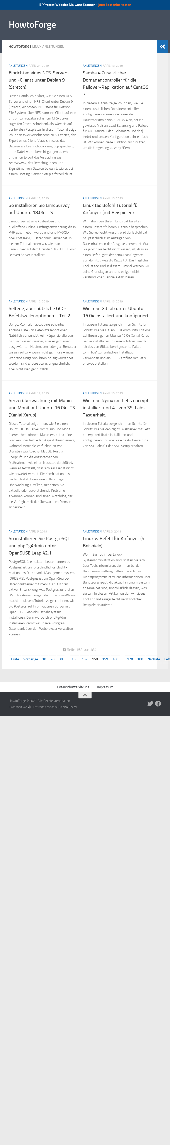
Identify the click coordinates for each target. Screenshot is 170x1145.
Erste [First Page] (15, 659)
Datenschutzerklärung (73, 687)
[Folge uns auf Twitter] (150, 704)
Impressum (105, 687)
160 (115, 659)
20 (52, 659)
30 (61, 659)
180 (140, 659)
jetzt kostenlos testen (114, 5)
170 (130, 659)
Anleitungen (18, 66)
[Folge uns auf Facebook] (158, 704)
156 (74, 659)
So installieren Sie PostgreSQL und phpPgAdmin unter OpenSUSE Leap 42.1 (39, 546)
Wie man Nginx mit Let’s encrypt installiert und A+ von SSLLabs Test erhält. (116, 408)
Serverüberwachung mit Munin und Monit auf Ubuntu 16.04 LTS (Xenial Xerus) (42, 408)
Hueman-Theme (68, 707)
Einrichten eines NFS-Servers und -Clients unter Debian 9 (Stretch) (38, 80)
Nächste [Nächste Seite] (154, 659)
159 (105, 659)
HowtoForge (32, 24)
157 (85, 659)
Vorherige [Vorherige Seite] (30, 659)
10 (44, 659)
